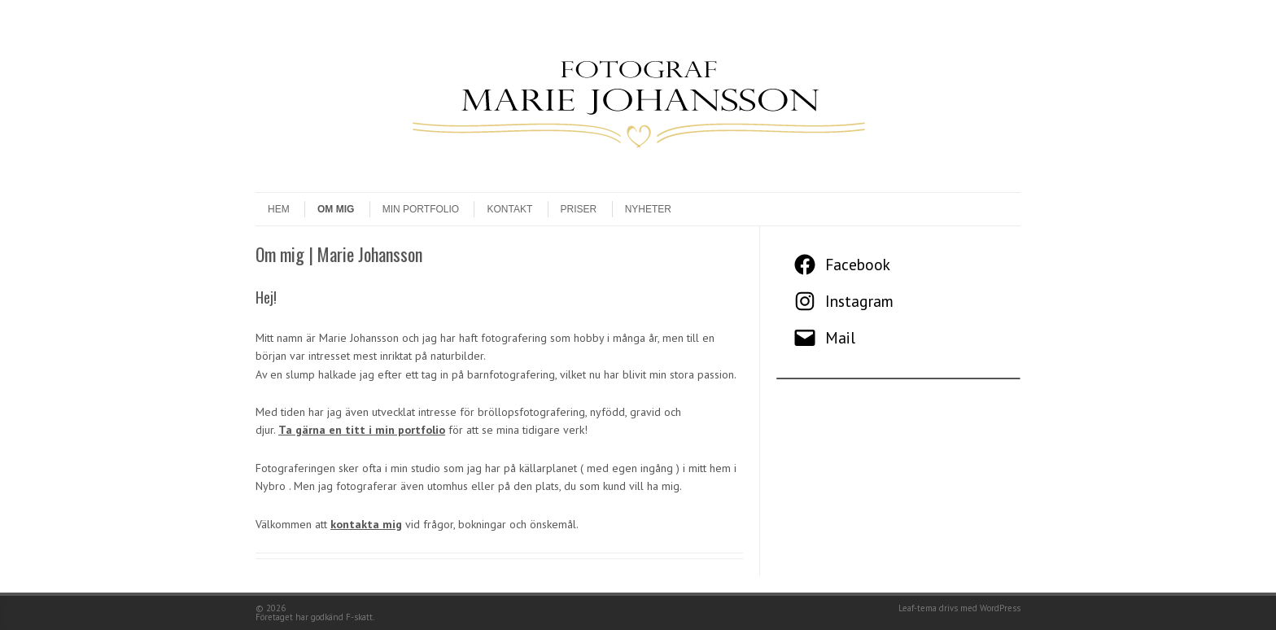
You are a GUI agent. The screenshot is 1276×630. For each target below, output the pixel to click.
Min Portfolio (420, 209)
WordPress (1000, 608)
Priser (579, 209)
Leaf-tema (917, 608)
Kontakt (509, 209)
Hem (279, 209)
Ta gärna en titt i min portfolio (361, 429)
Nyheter (648, 209)
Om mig (335, 209)
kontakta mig (366, 524)
